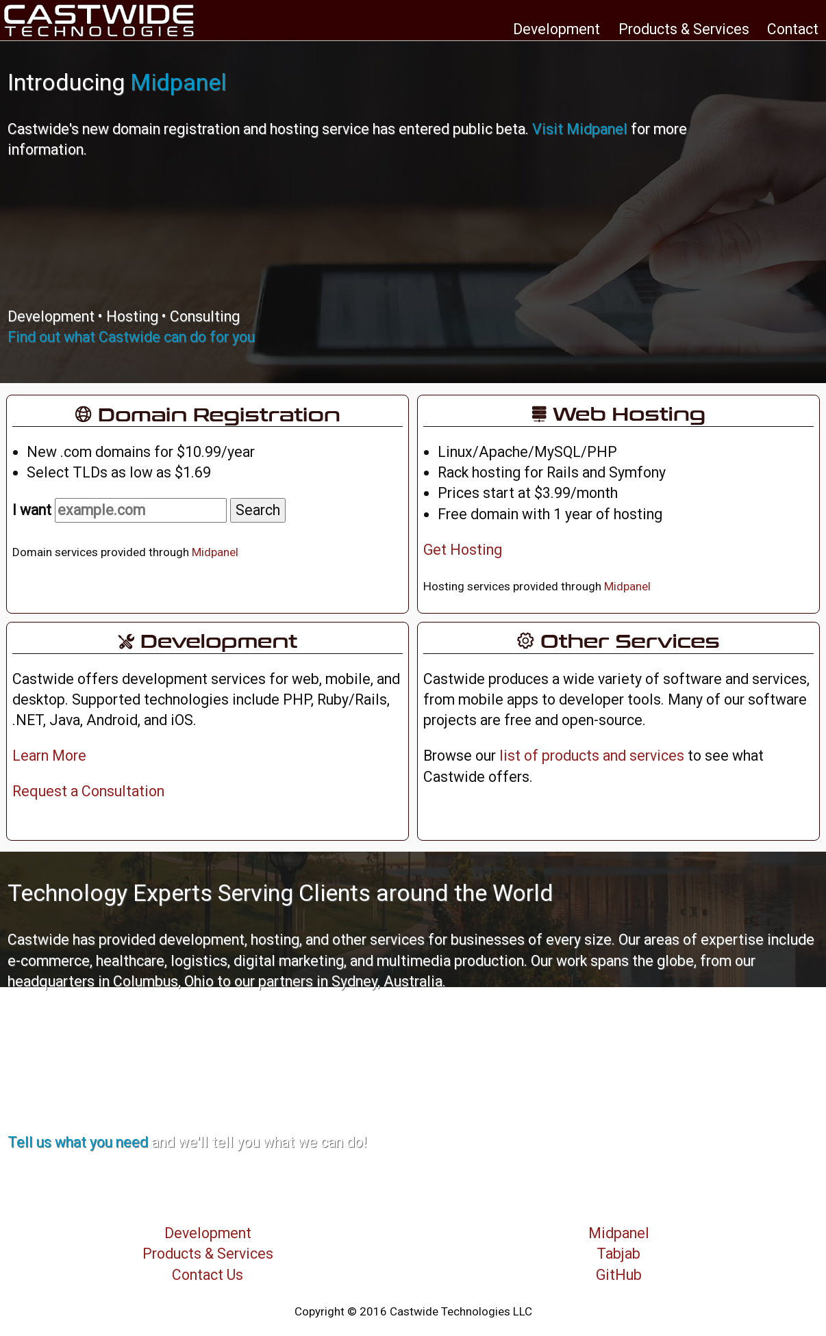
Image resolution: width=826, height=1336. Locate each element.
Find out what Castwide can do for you (131, 336)
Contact (792, 29)
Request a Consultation (88, 791)
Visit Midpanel (579, 128)
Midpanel (178, 82)
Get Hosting (462, 549)
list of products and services (591, 755)
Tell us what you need (78, 1142)
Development (556, 29)
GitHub (619, 1274)
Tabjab (618, 1253)
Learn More (49, 755)
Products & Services (683, 29)
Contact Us (207, 1274)
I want (119, 510)
